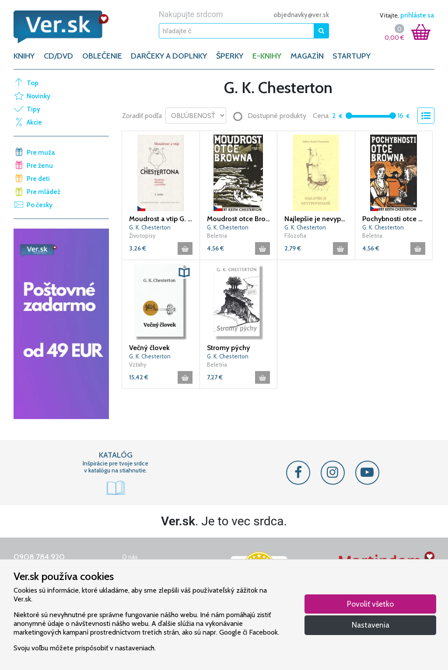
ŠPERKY (229, 56)
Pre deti (38, 179)
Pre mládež (43, 192)
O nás (130, 557)
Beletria (217, 235)
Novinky (38, 96)
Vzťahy (138, 364)
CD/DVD (58, 56)
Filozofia (295, 235)
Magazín (307, 56)
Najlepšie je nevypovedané (316, 219)
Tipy (33, 109)
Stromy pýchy (228, 348)
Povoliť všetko (370, 603)
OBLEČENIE (102, 56)
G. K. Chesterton (150, 227)
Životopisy (142, 235)
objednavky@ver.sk (301, 15)
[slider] (349, 115)
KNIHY (24, 56)
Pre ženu (40, 166)
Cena (321, 115)
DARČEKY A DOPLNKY (169, 56)
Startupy (351, 56)
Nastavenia (370, 624)
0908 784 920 (39, 557)
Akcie (34, 122)
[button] (184, 273)
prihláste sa (417, 15)
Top (32, 83)
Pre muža (41, 152)
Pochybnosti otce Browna (394, 219)
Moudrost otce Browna (238, 219)
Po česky (39, 205)
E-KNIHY (266, 56)
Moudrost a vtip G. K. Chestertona (160, 219)
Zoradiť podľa (142, 115)
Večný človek (149, 348)
